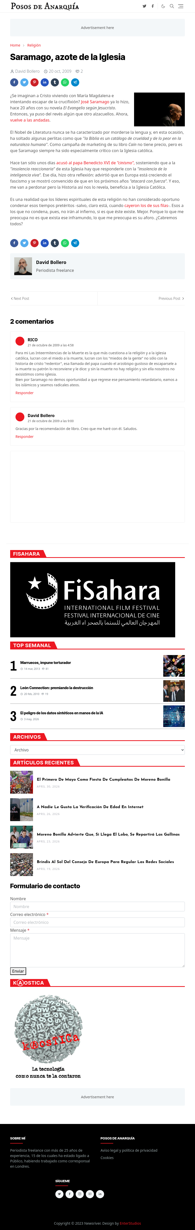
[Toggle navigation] (180, 6)
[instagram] (80, 1194)
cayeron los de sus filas (145, 205)
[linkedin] (100, 1194)
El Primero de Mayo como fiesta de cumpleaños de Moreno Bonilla (103, 780)
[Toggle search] (171, 6)
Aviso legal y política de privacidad (129, 1150)
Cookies (107, 1157)
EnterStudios (130, 1223)
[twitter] (144, 6)
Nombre (18, 898)
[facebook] (153, 6)
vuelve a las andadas (30, 120)
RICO (33, 340)
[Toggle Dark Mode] (163, 6)
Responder (24, 392)
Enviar (18, 971)
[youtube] (90, 1194)
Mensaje (19, 930)
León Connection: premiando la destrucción (56, 688)
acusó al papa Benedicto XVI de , (96, 163)
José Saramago (95, 102)
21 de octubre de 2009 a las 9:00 (51, 421)
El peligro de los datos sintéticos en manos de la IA (61, 713)
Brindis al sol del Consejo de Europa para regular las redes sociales (105, 862)
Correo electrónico (29, 914)
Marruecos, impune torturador (45, 662)
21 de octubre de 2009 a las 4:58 (51, 345)
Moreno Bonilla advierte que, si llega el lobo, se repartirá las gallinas (108, 835)
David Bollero (41, 415)
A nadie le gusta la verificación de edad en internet (90, 807)
